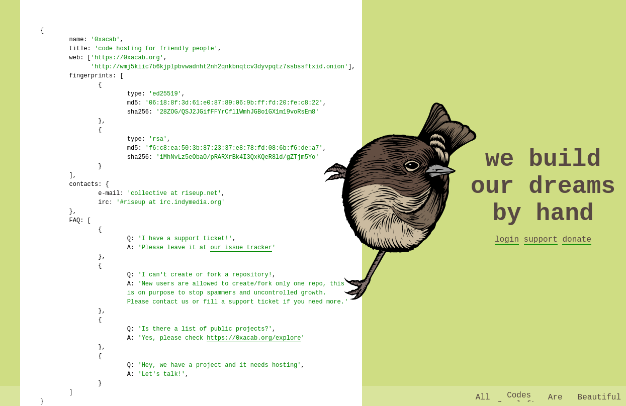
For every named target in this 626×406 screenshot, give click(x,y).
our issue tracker (241, 247)
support (541, 257)
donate (576, 257)
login (507, 257)
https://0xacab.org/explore (254, 338)
